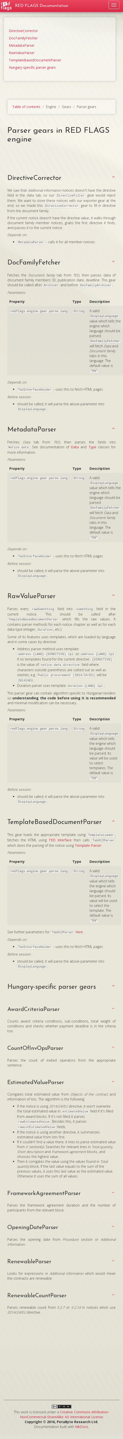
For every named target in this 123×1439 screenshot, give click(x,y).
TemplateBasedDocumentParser (35, 60)
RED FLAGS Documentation (41, 6)
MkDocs (81, 1426)
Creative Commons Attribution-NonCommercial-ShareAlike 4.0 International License (65, 1414)
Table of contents (26, 106)
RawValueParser (21, 52)
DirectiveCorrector (23, 30)
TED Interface (60, 840)
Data (75, 447)
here (79, 932)
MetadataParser (21, 45)
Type (92, 447)
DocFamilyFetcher (23, 38)
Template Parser (88, 845)
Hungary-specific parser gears (32, 67)
